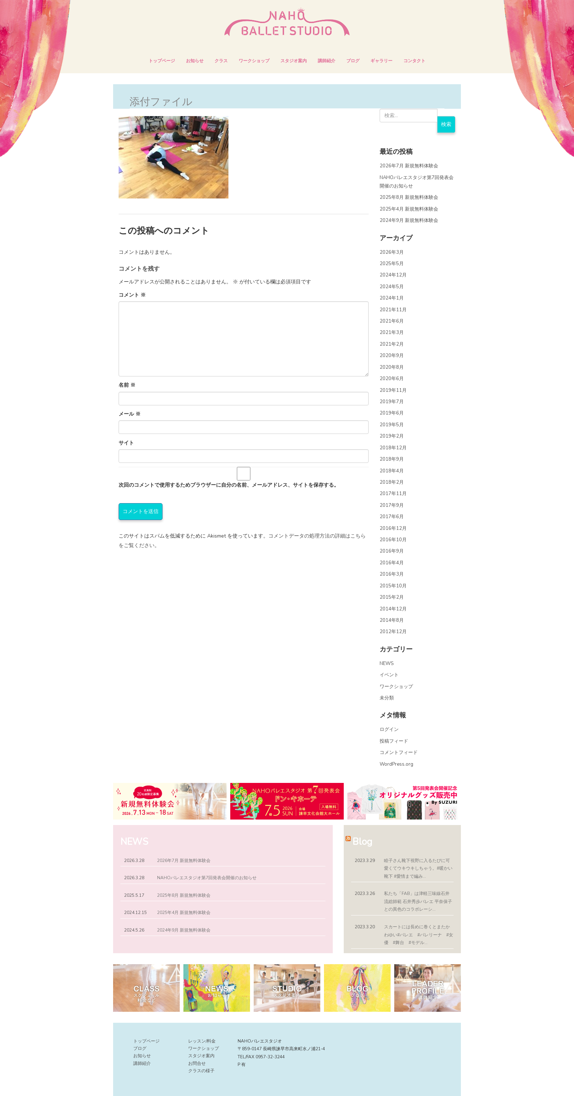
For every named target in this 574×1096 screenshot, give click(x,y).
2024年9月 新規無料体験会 (409, 220)
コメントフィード (399, 752)
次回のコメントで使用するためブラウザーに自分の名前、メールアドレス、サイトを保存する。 (229, 485)
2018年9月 (392, 459)
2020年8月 (392, 367)
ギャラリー (381, 61)
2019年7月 (392, 401)
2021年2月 (392, 344)
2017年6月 (392, 516)
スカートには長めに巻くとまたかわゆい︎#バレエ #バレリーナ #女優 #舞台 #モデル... (418, 934)
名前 (127, 385)
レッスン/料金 (202, 1041)
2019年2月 (392, 436)
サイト (126, 442)
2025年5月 (392, 263)
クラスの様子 (201, 1071)
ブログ (352, 61)
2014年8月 (392, 620)
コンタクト (414, 61)
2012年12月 (393, 631)
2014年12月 (393, 609)
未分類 (387, 698)
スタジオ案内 (293, 61)
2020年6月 (392, 378)
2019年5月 (392, 424)
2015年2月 (392, 597)
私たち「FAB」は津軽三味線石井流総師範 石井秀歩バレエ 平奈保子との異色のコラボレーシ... (418, 901)
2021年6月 (392, 321)
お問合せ (197, 1063)
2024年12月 (393, 275)
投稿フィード (394, 741)
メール (130, 413)
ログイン (389, 729)
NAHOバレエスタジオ (133, 14)
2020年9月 (392, 355)
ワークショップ (254, 61)
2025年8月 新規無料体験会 (409, 197)
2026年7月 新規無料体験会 (409, 166)
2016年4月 (392, 563)
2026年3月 (392, 252)
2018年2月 (392, 482)
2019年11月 (393, 390)
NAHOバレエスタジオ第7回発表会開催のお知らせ (207, 878)
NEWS (387, 663)
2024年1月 (392, 298)
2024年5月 (392, 286)
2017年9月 (392, 505)
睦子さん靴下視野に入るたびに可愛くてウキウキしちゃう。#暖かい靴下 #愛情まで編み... (418, 868)
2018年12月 (393, 448)
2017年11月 (393, 493)
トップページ (162, 61)
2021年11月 (393, 309)
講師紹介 (326, 61)
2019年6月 (392, 413)
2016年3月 (392, 574)
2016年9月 (392, 551)
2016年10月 (393, 539)
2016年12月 (393, 528)
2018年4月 (392, 471)
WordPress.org (396, 764)
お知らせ (195, 61)
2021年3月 (392, 332)
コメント (132, 294)
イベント (389, 675)
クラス (221, 61)
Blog (362, 842)
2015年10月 (393, 586)
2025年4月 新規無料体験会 (409, 209)
